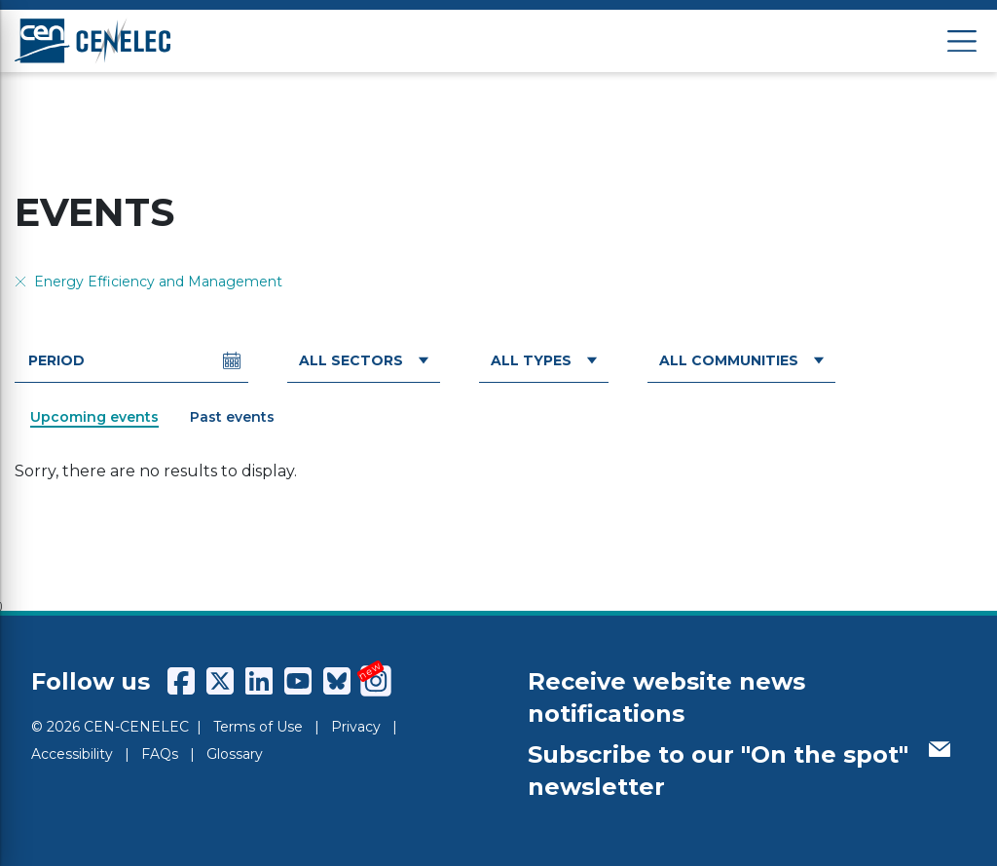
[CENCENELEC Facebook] (181, 681)
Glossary (234, 754)
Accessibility (72, 754)
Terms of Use (258, 726)
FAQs (159, 754)
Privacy (356, 726)
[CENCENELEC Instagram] (375, 681)
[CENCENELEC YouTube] (298, 681)
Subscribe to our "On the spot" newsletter (739, 771)
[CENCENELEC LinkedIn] (259, 681)
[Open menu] (962, 41)
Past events (232, 417)
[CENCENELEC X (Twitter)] (220, 681)
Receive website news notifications (666, 698)
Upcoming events (94, 417)
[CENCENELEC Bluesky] (336, 681)
